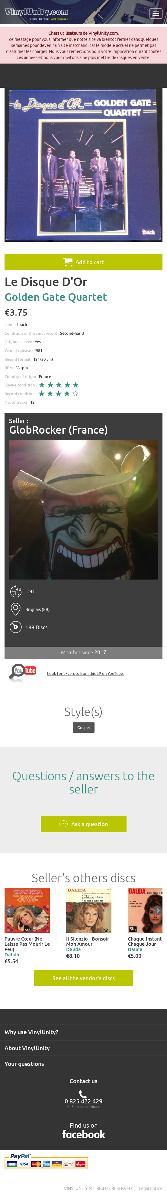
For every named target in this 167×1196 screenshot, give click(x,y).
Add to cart (83, 262)
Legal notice (150, 1188)
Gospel (83, 727)
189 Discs (36, 627)
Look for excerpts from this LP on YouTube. (85, 673)
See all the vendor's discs (84, 978)
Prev (9, 910)
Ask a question (83, 824)
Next (157, 910)
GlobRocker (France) (58, 430)
